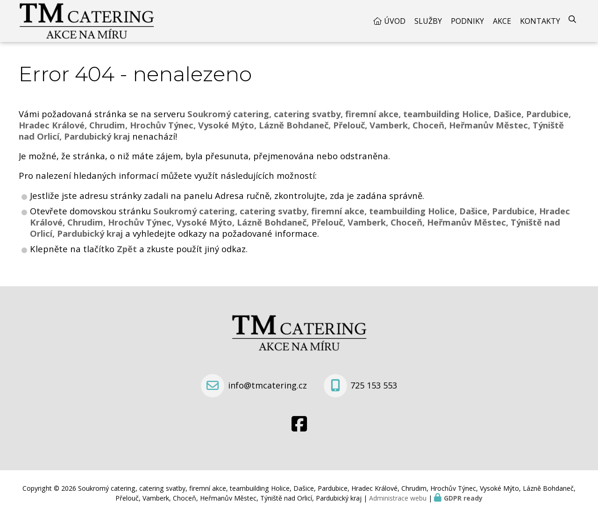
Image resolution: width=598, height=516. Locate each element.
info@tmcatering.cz (267, 385)
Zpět (127, 248)
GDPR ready (463, 498)
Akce (502, 21)
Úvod (395, 21)
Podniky (467, 21)
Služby (428, 21)
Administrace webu (398, 498)
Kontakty (540, 21)
